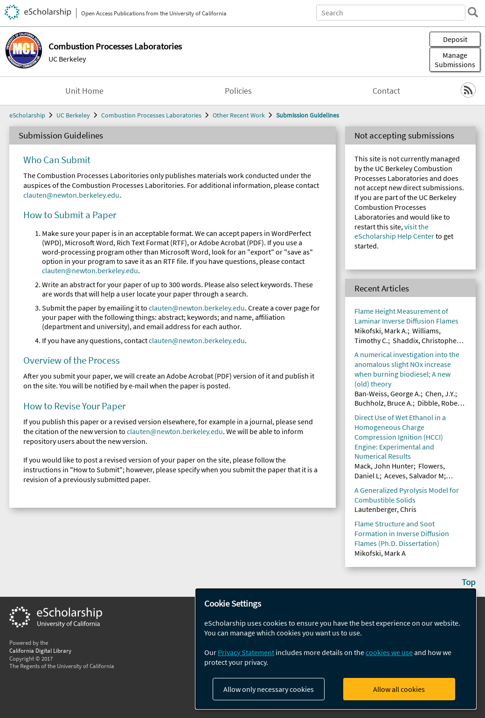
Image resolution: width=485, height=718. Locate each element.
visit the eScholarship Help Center (394, 231)
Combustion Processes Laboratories (151, 115)
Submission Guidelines (307, 115)
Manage (455, 59)
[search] (472, 12)
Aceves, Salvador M (414, 475)
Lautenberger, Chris (385, 509)
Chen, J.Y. (440, 393)
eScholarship (27, 115)
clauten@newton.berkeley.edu (71, 195)
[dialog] (336, 649)
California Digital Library (40, 650)
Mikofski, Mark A (380, 553)
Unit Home (84, 91)
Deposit (455, 39)
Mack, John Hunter (384, 465)
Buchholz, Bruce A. (383, 402)
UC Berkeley (67, 58)
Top (469, 581)
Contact (386, 91)
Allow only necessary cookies (268, 689)
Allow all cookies (399, 689)
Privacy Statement (246, 652)
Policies (238, 91)
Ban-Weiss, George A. (387, 393)
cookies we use (389, 652)
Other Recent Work (239, 115)
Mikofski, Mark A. (381, 330)
